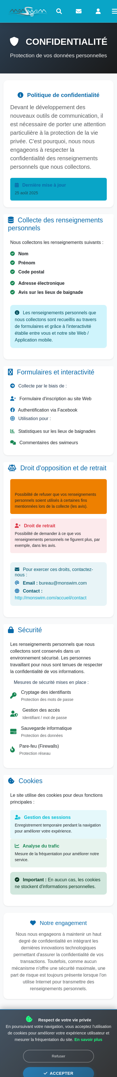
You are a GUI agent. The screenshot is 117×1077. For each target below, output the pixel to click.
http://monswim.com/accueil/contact (51, 597)
